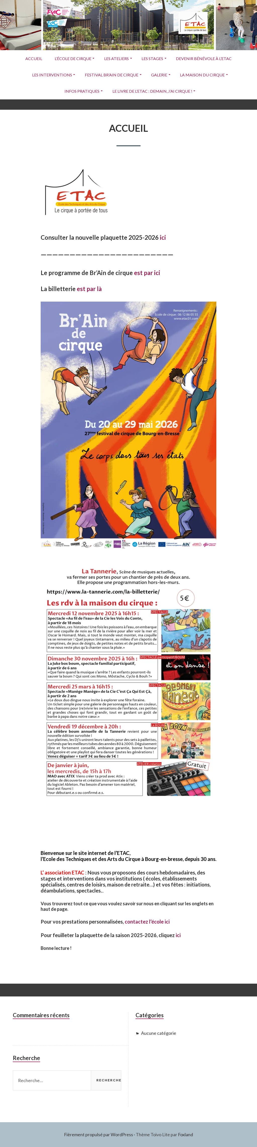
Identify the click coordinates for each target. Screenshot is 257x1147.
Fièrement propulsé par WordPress (98, 1134)
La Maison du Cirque (203, 74)
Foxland (185, 1134)
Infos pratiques (81, 91)
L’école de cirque (72, 58)
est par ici (147, 272)
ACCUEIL (33, 58)
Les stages (153, 58)
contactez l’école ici (147, 922)
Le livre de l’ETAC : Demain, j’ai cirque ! (152, 91)
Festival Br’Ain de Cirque (111, 74)
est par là (89, 289)
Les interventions (51, 74)
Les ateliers (116, 58)
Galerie (159, 74)
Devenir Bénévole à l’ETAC (205, 58)
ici (163, 237)
